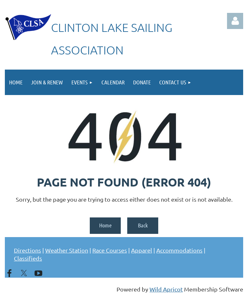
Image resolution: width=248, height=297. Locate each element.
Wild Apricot (166, 289)
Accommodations (179, 250)
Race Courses (109, 250)
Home (105, 225)
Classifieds (28, 258)
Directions (27, 250)
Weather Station (66, 250)
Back (143, 225)
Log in (235, 21)
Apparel (141, 250)
